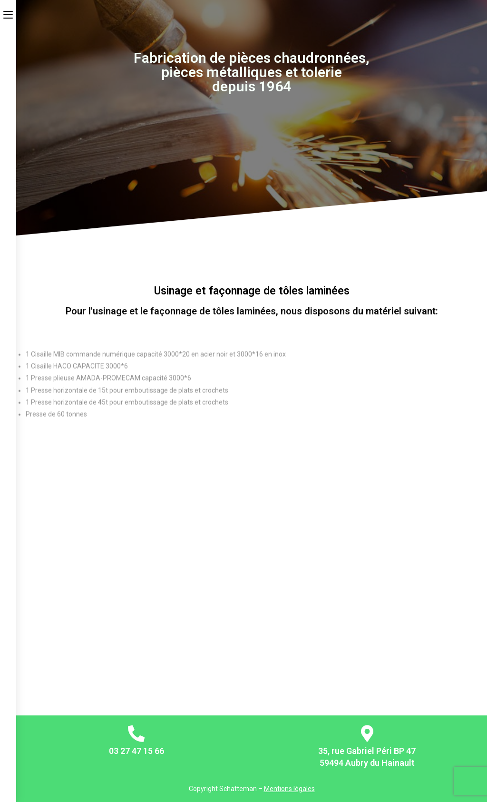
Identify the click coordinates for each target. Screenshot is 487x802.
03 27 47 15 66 (136, 751)
